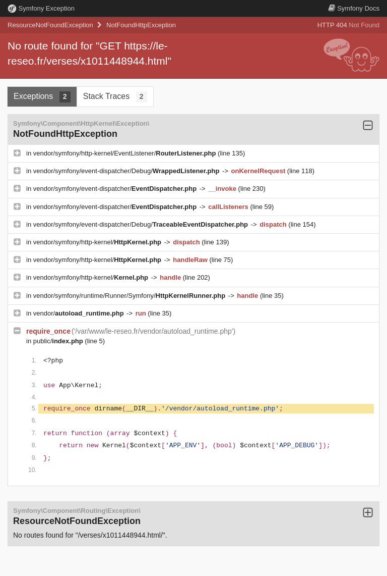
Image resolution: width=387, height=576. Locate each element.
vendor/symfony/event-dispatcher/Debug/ (127, 171)
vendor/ (79, 313)
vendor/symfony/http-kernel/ (98, 242)
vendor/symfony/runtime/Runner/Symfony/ (130, 295)
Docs (353, 8)
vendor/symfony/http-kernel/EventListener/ (125, 153)
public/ (59, 341)
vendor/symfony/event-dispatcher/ (116, 188)
